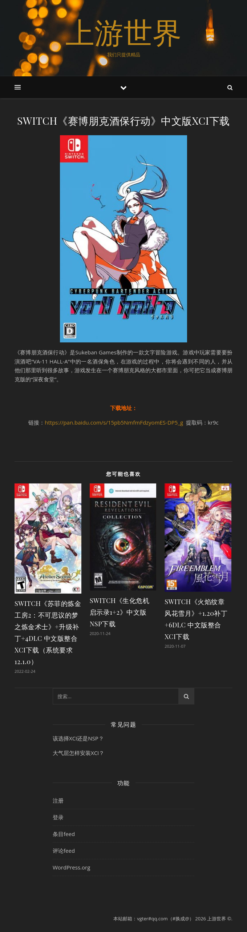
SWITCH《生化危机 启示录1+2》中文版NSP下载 (120, 612)
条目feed (64, 833)
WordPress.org (71, 867)
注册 (58, 800)
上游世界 (123, 32)
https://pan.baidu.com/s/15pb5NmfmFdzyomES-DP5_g (114, 422)
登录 (58, 817)
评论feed (64, 850)
